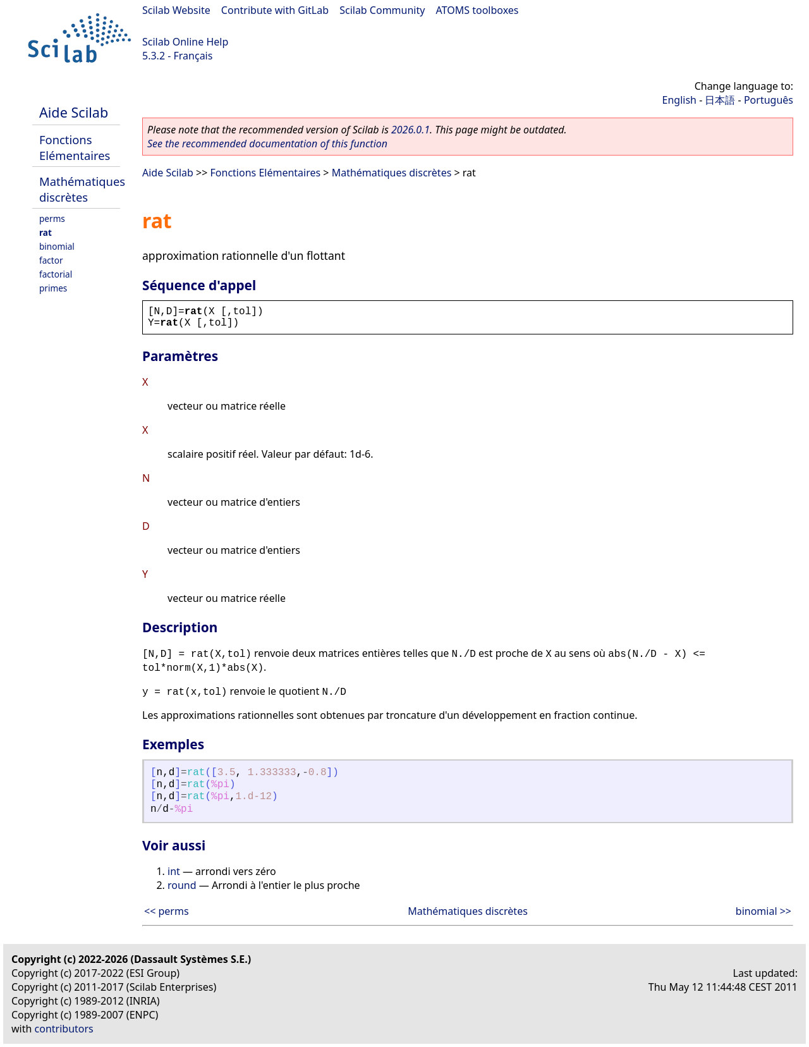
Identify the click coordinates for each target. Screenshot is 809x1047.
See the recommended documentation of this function (267, 143)
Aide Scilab (73, 112)
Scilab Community (382, 10)
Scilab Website (176, 10)
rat (45, 232)
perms (52, 218)
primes (53, 288)
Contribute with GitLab (275, 10)
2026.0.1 (410, 130)
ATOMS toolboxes (477, 10)
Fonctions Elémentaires (74, 147)
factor (51, 260)
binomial (57, 246)
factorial (55, 274)
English (679, 100)
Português (768, 100)
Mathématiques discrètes (82, 189)
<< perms (166, 911)
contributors (64, 1029)
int (173, 871)
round (182, 885)
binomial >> (763, 911)
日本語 (720, 100)
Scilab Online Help (185, 42)
